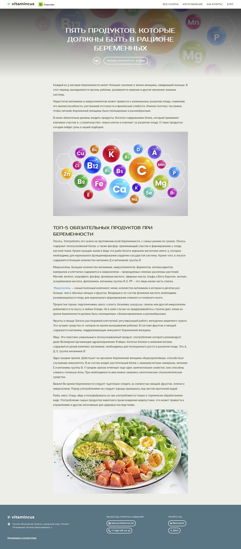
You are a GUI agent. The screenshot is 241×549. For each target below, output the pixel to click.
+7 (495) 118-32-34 (119, 530)
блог (230, 4)
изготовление (193, 4)
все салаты (170, 4)
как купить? (215, 4)
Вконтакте (177, 523)
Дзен (174, 530)
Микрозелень (62, 288)
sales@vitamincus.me (121, 523)
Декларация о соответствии (22, 538)
